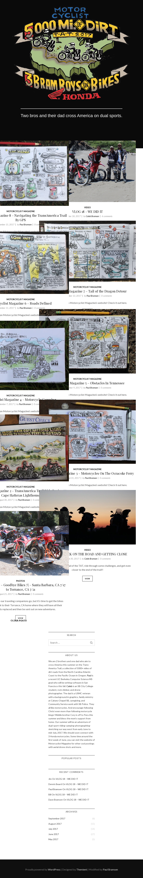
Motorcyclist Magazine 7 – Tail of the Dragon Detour (104, 271)
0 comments (57, 201)
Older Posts (19, 620)
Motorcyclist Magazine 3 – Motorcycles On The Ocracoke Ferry (105, 452)
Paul (89, 675)
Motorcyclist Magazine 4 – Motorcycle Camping (38, 376)
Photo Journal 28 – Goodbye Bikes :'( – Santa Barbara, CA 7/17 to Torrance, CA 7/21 (38, 566)
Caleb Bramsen (110, 194)
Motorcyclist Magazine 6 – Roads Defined (38, 283)
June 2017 (53, 834)
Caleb (69, 686)
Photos (38, 557)
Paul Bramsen (43, 201)
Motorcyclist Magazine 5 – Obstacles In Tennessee (105, 361)
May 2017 (53, 839)
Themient (81, 869)
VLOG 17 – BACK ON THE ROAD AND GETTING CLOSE (105, 536)
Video (105, 185)
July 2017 (53, 828)
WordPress (54, 869)
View (105, 210)
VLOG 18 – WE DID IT (105, 189)
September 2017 (56, 818)
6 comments (124, 194)
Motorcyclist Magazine (38, 187)
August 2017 (55, 823)
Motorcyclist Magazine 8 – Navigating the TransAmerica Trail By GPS (38, 194)
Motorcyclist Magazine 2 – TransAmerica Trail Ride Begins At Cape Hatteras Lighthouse (38, 471)
